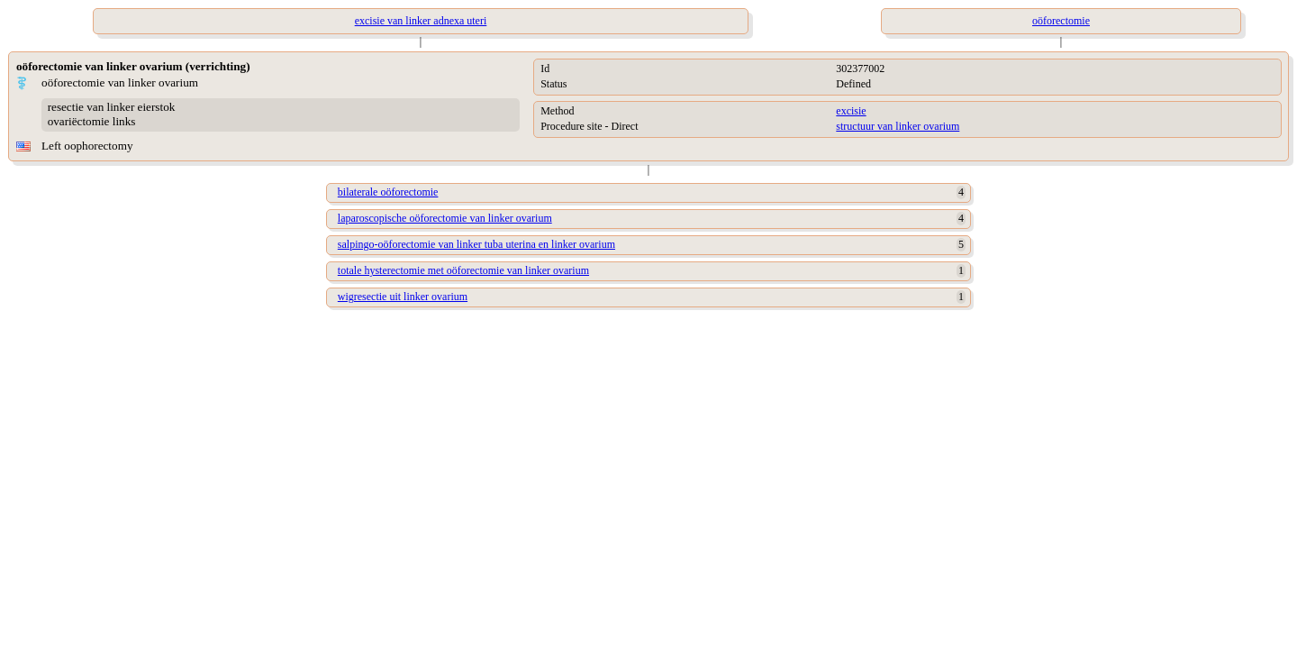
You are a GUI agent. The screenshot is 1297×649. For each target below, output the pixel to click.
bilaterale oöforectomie (388, 192)
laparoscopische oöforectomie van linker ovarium (445, 218)
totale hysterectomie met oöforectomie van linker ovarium (463, 270)
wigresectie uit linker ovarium (402, 296)
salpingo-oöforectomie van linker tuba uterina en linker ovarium (476, 244)
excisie (851, 111)
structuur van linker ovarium (897, 126)
